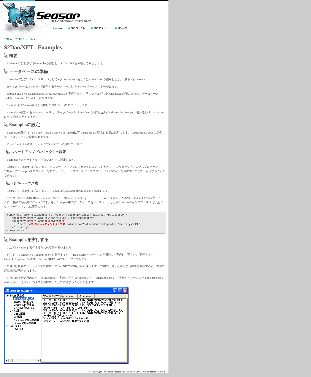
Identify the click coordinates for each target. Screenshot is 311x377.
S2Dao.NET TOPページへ (19, 39)
